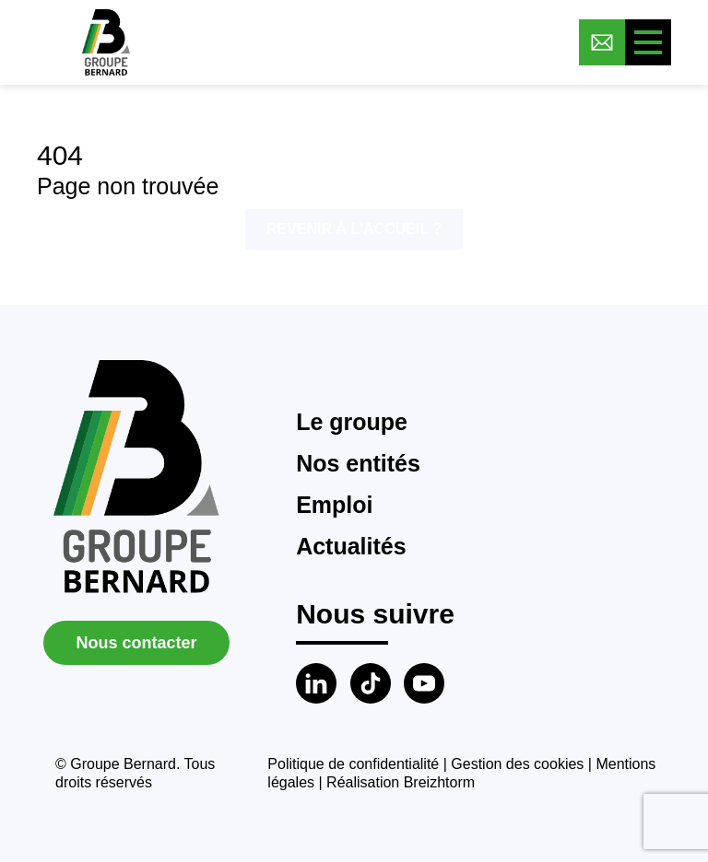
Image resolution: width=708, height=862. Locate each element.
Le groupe (351, 422)
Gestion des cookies (517, 764)
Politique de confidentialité (353, 764)
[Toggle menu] (648, 42)
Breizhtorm (439, 782)
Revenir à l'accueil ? (354, 229)
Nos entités (358, 463)
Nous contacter (136, 643)
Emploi (334, 505)
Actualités (351, 546)
